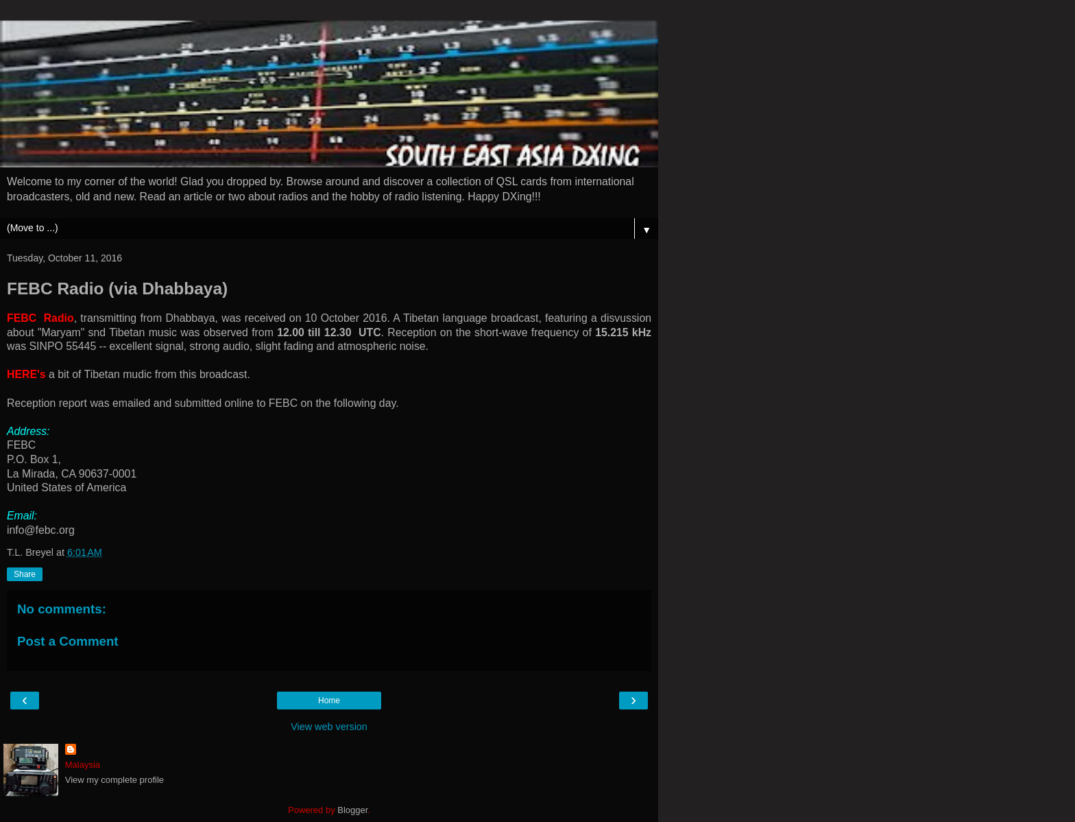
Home (329, 700)
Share (25, 574)
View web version (329, 726)
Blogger (352, 810)
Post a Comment (68, 641)
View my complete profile (114, 780)
